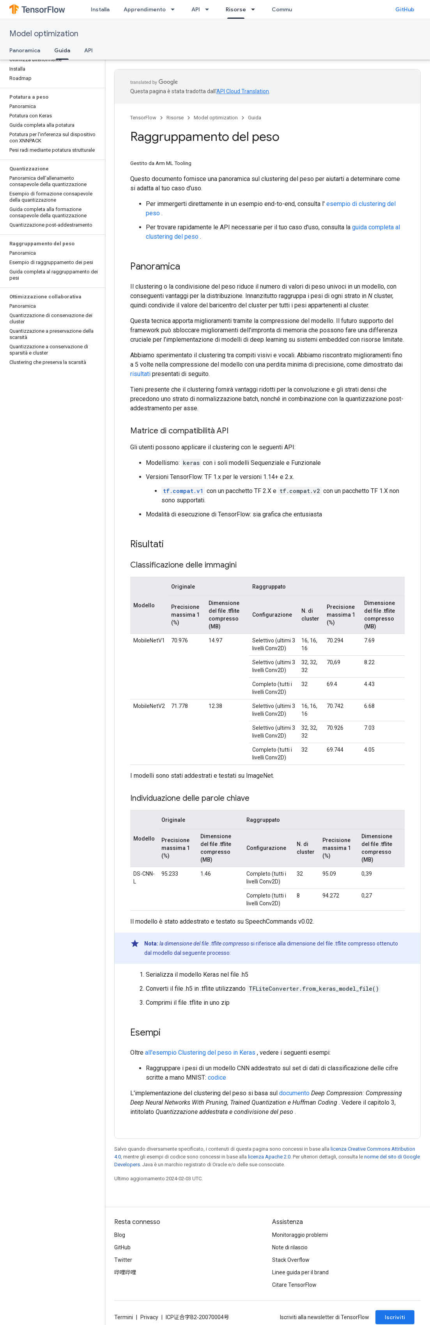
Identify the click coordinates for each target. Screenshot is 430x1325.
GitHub (404, 9)
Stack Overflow (291, 1260)
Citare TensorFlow (294, 1285)
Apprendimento (145, 9)
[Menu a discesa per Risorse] (255, 9)
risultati (140, 374)
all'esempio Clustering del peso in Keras (200, 1052)
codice (217, 1077)
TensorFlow (143, 118)
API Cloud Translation (242, 91)
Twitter (123, 1260)
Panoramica (24, 50)
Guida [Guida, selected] (62, 50)
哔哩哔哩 (125, 1272)
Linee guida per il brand (300, 1272)
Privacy (149, 1317)
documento (294, 1093)
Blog (119, 1235)
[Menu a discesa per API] (209, 9)
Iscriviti (395, 1317)
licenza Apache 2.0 (269, 1157)
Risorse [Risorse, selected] (236, 9)
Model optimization (43, 34)
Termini (123, 1317)
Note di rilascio (290, 1247)
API (195, 9)
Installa (100, 9)
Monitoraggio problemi (300, 1235)
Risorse (175, 118)
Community (287, 9)
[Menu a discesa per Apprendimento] (175, 9)
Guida (254, 118)
